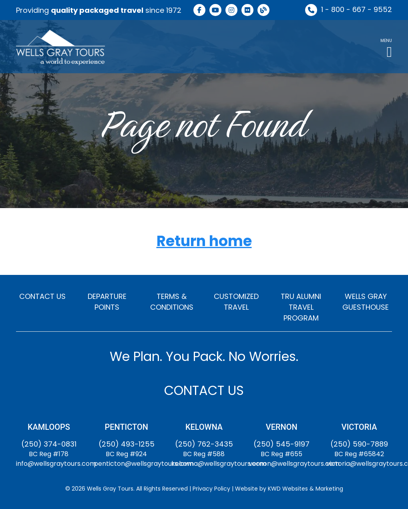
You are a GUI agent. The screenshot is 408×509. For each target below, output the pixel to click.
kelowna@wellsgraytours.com (218, 463)
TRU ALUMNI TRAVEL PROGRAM (301, 307)
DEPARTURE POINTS (107, 301)
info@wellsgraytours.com (56, 463)
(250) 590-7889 (359, 444)
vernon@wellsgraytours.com (294, 463)
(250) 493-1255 (126, 444)
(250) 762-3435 (204, 444)
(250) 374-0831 (48, 444)
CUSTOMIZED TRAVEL (236, 301)
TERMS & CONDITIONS (171, 301)
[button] (386, 47)
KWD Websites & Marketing (305, 489)
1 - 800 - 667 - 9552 (356, 9)
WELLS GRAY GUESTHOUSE (365, 301)
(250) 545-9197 (281, 444)
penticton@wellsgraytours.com (143, 463)
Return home (204, 241)
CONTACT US (42, 296)
